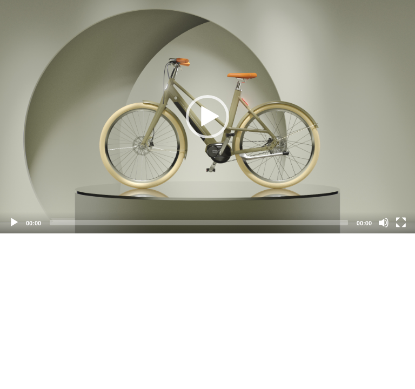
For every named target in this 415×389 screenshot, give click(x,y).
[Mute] (383, 222)
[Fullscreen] (401, 222)
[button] (207, 116)
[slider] (199, 222)
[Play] (14, 222)
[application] (207, 116)
